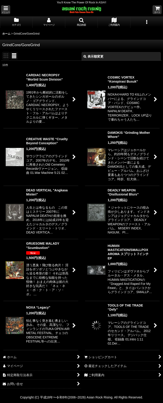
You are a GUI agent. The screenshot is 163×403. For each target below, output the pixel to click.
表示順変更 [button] (93, 56)
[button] (5, 9)
